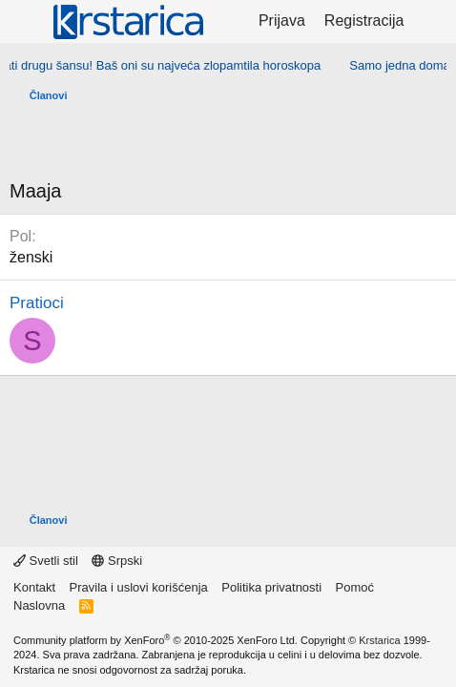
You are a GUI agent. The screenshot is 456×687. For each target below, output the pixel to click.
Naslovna (39, 605)
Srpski (117, 560)
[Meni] (26, 22)
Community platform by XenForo (155, 640)
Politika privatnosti (271, 587)
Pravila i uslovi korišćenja (139, 587)
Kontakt (34, 587)
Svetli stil (45, 560)
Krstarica (379, 640)
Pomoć (355, 587)
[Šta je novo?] (432, 21)
